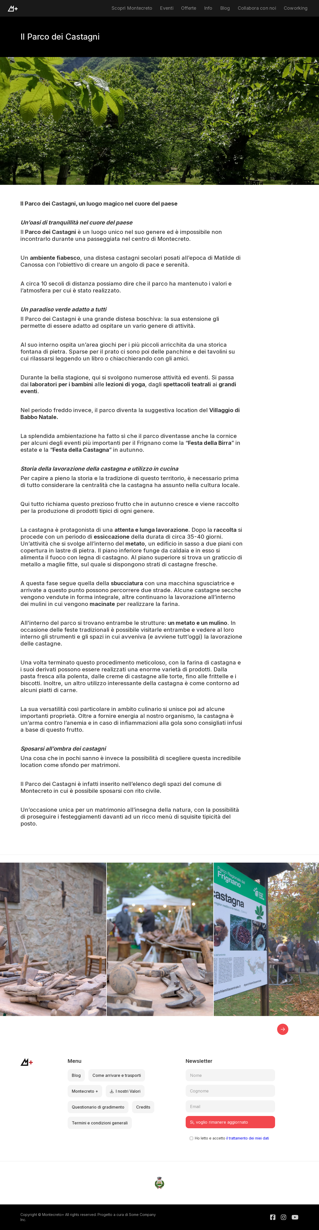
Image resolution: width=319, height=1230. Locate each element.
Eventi (166, 8)
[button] (282, 1029)
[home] (13, 8)
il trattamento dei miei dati (247, 1138)
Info (208, 8)
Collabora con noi (257, 8)
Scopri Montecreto (132, 8)
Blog (225, 8)
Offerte (188, 8)
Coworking (296, 8)
